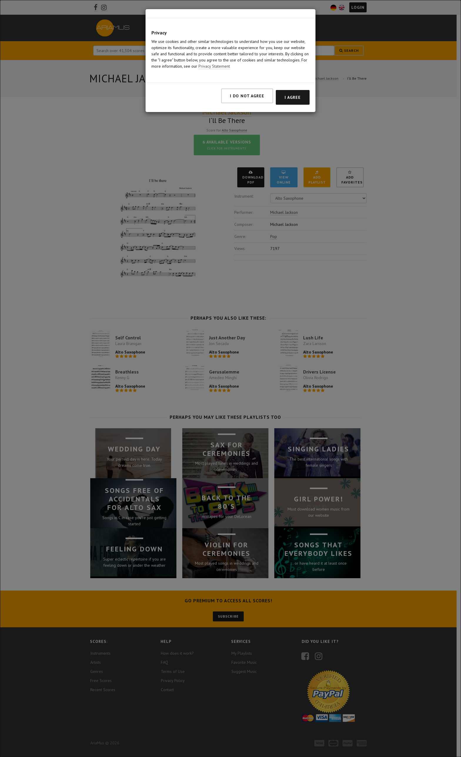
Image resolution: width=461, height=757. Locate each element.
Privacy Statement (214, 66)
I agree (293, 97)
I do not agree (247, 96)
